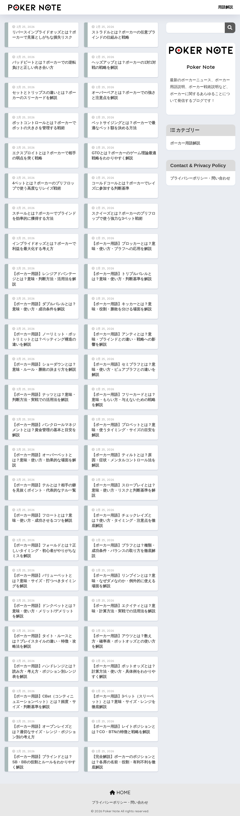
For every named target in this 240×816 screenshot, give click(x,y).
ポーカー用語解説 (186, 143)
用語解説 (225, 7)
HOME (120, 792)
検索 (230, 27)
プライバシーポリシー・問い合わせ (200, 182)
